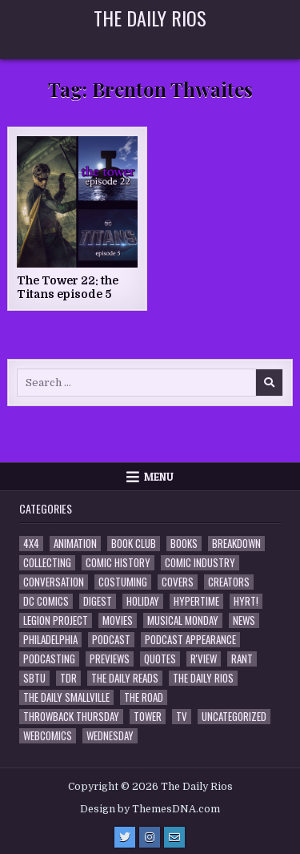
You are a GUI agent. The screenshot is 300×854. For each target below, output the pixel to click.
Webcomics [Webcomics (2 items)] (47, 735)
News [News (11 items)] (244, 620)
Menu (159, 476)
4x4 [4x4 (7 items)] (31, 543)
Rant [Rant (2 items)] (242, 659)
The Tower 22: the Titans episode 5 (67, 287)
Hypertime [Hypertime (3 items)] (196, 601)
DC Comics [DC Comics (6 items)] (46, 601)
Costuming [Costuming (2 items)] (122, 582)
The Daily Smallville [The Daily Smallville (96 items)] (66, 697)
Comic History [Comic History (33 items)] (118, 562)
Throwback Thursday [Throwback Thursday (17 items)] (71, 716)
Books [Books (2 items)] (184, 543)
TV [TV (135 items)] (181, 716)
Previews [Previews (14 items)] (110, 659)
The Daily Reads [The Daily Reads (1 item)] (124, 678)
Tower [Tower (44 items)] (148, 716)
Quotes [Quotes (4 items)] (160, 659)
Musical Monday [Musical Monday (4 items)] (182, 620)
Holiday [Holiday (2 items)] (142, 601)
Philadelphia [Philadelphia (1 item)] (50, 639)
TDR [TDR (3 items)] (68, 678)
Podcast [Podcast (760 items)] (111, 639)
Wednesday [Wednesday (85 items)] (110, 735)
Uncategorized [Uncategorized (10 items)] (234, 716)
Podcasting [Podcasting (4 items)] (49, 659)
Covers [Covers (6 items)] (178, 582)
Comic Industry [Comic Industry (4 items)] (200, 562)
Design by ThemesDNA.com (150, 809)
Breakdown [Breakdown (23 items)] (236, 543)
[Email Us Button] (174, 837)
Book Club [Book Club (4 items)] (133, 543)
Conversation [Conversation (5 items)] (53, 582)
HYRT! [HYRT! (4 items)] (246, 601)
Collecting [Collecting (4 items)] (47, 562)
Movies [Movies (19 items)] (117, 620)
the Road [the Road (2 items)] (143, 697)
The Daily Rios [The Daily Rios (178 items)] (203, 678)
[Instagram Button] (149, 837)
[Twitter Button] (124, 837)
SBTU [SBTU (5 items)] (34, 678)
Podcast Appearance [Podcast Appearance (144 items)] (190, 639)
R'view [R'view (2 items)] (203, 659)
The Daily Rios (150, 17)
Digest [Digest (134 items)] (97, 601)
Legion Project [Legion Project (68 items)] (55, 620)
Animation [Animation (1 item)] (75, 543)
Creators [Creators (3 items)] (229, 582)
